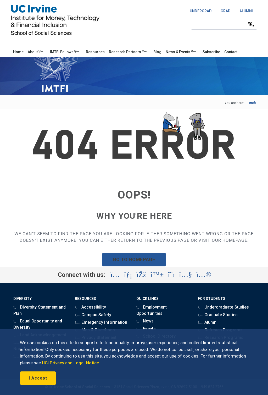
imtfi (252, 103)
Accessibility (90, 307)
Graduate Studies (217, 314)
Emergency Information (101, 322)
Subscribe (211, 52)
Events (146, 328)
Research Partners (128, 52)
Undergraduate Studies (223, 307)
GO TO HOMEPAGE (134, 259)
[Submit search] (251, 24)
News (145, 321)
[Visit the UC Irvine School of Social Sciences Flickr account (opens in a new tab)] (203, 274)
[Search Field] (224, 24)
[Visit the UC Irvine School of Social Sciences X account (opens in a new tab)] (171, 274)
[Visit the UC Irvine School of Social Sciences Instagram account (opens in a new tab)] (115, 274)
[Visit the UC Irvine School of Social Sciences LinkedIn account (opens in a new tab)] (128, 274)
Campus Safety (93, 314)
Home (18, 52)
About (35, 52)
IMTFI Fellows (64, 52)
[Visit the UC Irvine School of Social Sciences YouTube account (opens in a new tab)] (185, 274)
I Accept (38, 378)
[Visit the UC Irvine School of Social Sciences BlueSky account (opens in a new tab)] (157, 274)
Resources (95, 52)
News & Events (181, 52)
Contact (230, 52)
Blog (157, 52)
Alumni (207, 322)
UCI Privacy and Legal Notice (70, 362)
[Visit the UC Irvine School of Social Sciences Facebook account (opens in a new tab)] (141, 274)
